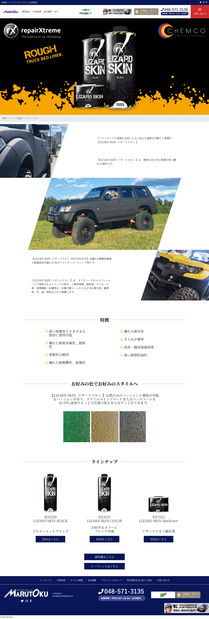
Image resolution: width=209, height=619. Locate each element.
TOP (4, 118)
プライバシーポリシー (111, 580)
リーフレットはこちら (104, 566)
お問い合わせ (200, 11)
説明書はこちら (104, 557)
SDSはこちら (50, 539)
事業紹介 (26, 11)
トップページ (45, 580)
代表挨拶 (37, 11)
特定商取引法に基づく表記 (139, 580)
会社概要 (48, 11)
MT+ (56, 11)
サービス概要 (76, 580)
